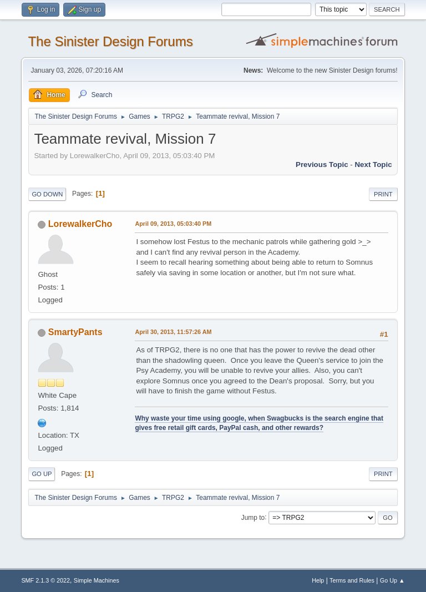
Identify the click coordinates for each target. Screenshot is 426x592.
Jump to (253, 517)
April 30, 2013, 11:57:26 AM (173, 331)
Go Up (42, 473)
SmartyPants (75, 332)
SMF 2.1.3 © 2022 (45, 580)
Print (383, 194)
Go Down (47, 194)
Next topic (373, 164)
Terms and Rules (351, 580)
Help (318, 580)
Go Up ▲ (392, 580)
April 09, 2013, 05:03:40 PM (173, 223)
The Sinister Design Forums (110, 41)
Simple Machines (96, 580)
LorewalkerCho (80, 224)
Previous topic (322, 164)
